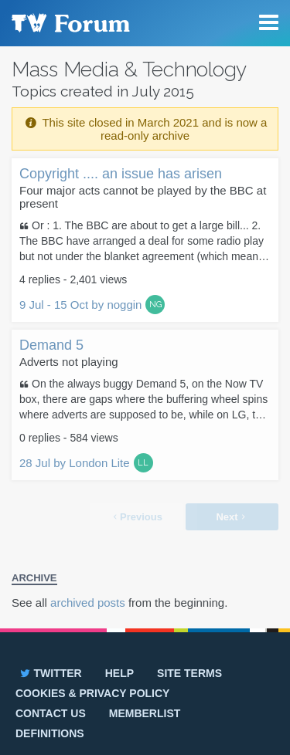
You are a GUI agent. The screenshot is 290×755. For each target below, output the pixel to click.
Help (119, 673)
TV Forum (69, 23)
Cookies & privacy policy (92, 693)
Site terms (189, 673)
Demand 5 (51, 345)
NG (155, 305)
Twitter (50, 673)
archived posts (87, 602)
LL (143, 463)
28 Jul (74, 462)
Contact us (50, 713)
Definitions (49, 733)
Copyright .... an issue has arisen (120, 173)
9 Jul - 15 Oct (80, 304)
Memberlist (145, 713)
